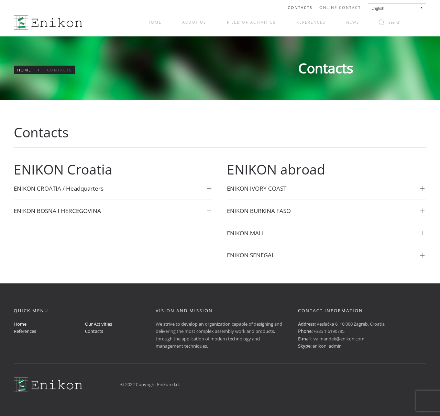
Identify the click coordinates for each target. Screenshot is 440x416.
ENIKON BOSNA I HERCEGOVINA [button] (57, 211)
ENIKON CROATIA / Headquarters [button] (58, 188)
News (352, 22)
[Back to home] (48, 22)
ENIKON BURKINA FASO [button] (259, 211)
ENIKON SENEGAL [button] (251, 255)
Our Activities (98, 324)
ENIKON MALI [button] (245, 233)
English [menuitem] (378, 8)
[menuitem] (397, 7)
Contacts (300, 7)
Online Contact (340, 7)
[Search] (400, 22)
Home (154, 22)
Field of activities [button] (251, 22)
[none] (397, 7)
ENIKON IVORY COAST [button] (256, 188)
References (311, 22)
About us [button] (194, 22)
